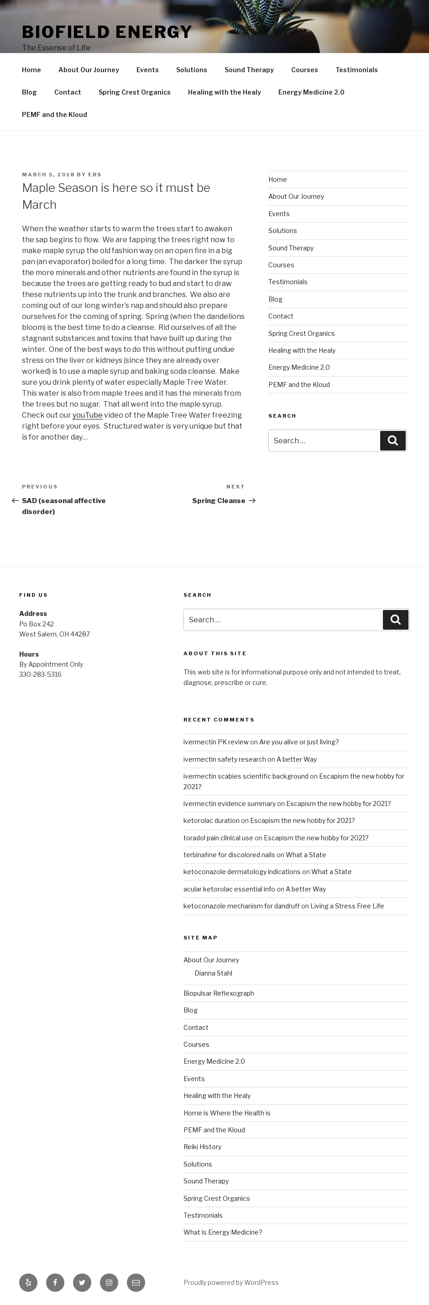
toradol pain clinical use (218, 838)
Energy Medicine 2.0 (311, 92)
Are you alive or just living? (299, 742)
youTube (88, 415)
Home (31, 70)
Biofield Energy (108, 32)
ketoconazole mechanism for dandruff (241, 906)
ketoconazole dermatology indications (242, 871)
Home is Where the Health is (227, 1113)
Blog (29, 92)
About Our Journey (88, 70)
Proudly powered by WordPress (231, 1282)
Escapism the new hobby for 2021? (338, 803)
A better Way (297, 759)
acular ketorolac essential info (229, 889)
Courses (304, 70)
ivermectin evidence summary (229, 803)
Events (147, 70)
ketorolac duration (211, 820)
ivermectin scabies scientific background (246, 776)
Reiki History (202, 1147)
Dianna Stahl (213, 973)
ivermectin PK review (216, 742)
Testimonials (356, 70)
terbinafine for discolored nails (229, 855)
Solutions (191, 70)
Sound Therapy (249, 70)
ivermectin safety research (224, 759)
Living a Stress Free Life (347, 906)
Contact (67, 92)
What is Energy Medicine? (222, 1232)
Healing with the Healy (224, 92)
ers (95, 174)
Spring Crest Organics (135, 92)
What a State (306, 855)
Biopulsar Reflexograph (218, 993)
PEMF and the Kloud (54, 114)
